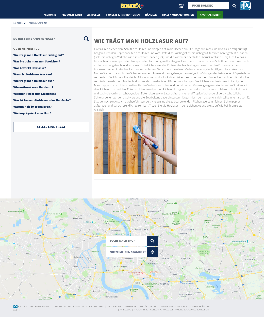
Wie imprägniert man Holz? (32, 113)
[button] (181, 5)
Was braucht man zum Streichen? (36, 61)
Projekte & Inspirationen (123, 14)
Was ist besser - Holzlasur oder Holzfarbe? (42, 100)
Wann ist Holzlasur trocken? (32, 74)
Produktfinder (72, 14)
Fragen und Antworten (178, 14)
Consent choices (159, 309)
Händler (151, 14)
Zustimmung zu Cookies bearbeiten (190, 309)
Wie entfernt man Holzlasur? (33, 87)
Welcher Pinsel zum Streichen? (34, 94)
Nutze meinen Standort (134, 252)
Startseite (18, 22)
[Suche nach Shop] (126, 241)
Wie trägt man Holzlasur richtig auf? (38, 55)
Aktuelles (94, 14)
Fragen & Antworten (37, 22)
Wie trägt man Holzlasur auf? (33, 81)
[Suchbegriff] (208, 5)
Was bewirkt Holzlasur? (29, 68)
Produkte (49, 14)
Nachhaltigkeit (210, 14)
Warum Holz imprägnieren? (32, 107)
